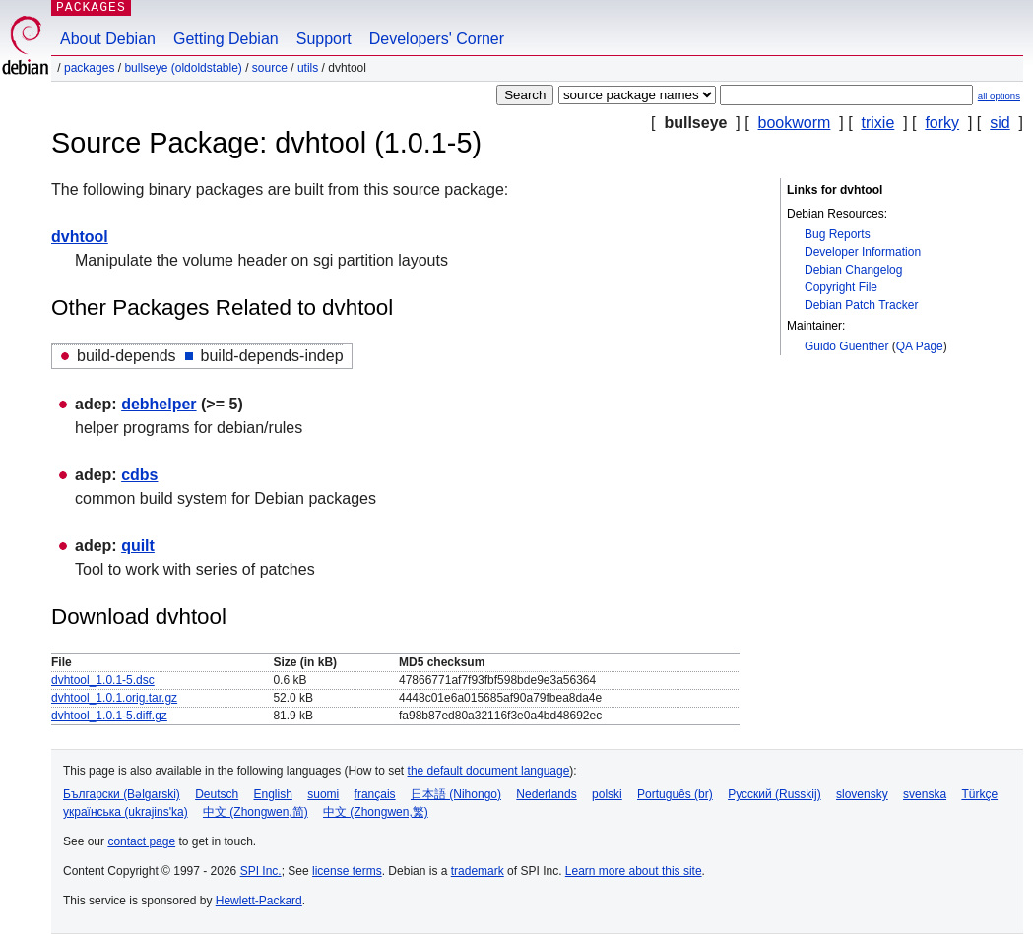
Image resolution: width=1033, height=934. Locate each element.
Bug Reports (838, 234)
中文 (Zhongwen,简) (255, 812)
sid (999, 122)
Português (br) (675, 794)
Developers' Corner (436, 39)
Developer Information (863, 252)
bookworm (794, 122)
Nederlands (546, 794)
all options (999, 96)
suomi (323, 794)
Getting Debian (226, 39)
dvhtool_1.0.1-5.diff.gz (109, 715)
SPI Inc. (261, 871)
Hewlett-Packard (259, 900)
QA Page (919, 346)
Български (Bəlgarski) (121, 794)
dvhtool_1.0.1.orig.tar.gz (114, 698)
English (273, 794)
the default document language (489, 771)
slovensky (862, 794)
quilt (138, 545)
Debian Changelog (853, 270)
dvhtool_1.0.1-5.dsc (103, 680)
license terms (347, 871)
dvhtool (79, 236)
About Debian (108, 39)
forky (942, 122)
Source (270, 68)
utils (307, 68)
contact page (141, 841)
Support (324, 39)
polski (607, 794)
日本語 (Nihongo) (456, 794)
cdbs (139, 475)
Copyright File (841, 287)
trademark (477, 871)
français (375, 794)
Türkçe (979, 794)
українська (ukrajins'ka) (125, 812)
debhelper (158, 404)
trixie (878, 122)
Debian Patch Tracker (861, 305)
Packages (89, 68)
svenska (924, 794)
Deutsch (216, 794)
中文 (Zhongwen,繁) (375, 812)
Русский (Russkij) (774, 794)
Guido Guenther (846, 346)
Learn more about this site (633, 871)
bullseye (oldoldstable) (182, 68)
